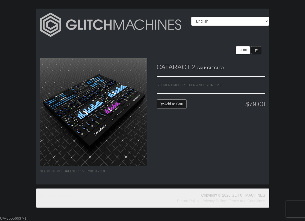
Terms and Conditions (247, 201)
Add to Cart (171, 104)
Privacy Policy (214, 201)
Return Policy (188, 201)
